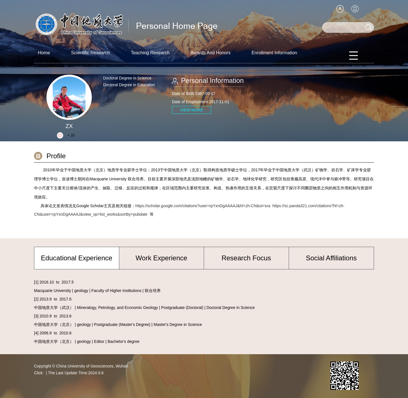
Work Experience (161, 258)
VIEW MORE (191, 110)
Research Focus (246, 258)
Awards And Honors (211, 52)
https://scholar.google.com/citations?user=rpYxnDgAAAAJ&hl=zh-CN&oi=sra (202, 206)
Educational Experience (76, 258)
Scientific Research (90, 52)
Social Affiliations (331, 258)
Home (44, 52)
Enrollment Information (274, 52)
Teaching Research (150, 52)
